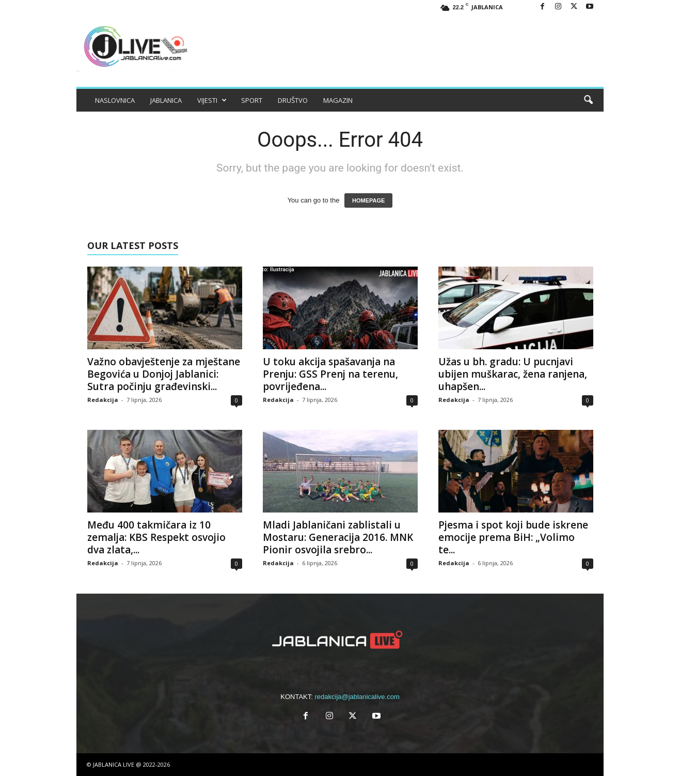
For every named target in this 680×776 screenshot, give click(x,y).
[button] (588, 100)
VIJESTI (212, 100)
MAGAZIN (338, 100)
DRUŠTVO (293, 100)
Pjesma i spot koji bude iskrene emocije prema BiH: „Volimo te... (513, 537)
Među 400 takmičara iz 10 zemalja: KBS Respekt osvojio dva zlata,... (156, 537)
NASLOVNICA (115, 100)
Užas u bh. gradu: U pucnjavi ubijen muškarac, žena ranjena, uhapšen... (512, 374)
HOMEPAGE (368, 200)
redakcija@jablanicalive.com (357, 697)
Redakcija (102, 399)
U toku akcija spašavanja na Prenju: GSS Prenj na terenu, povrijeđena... (330, 374)
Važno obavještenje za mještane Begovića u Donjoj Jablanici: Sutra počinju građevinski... (163, 374)
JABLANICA (166, 100)
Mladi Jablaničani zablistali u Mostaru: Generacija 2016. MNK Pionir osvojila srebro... (338, 537)
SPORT (251, 100)
